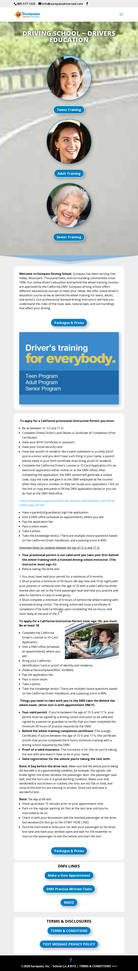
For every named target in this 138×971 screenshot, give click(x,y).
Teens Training (69, 109)
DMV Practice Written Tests (69, 889)
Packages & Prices (69, 323)
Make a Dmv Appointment (69, 875)
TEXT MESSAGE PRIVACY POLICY (69, 944)
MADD (69, 902)
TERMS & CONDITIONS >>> (98, 966)
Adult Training (69, 173)
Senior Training (69, 237)
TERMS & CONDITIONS (69, 931)
